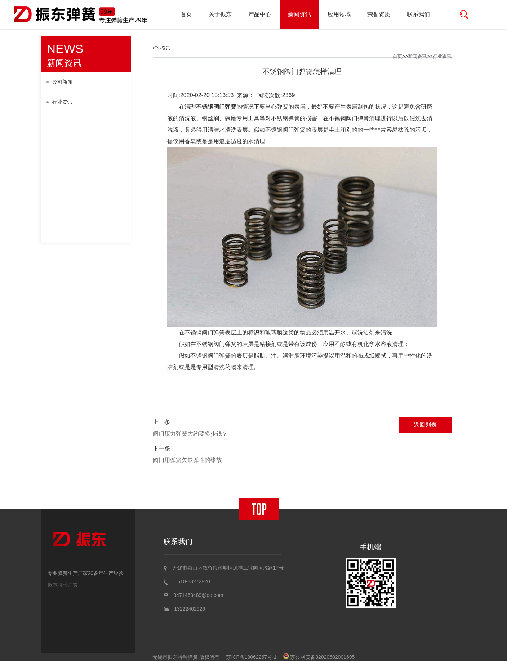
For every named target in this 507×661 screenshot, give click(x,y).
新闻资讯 (299, 14)
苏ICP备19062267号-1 (251, 657)
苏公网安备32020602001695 (319, 657)
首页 (186, 14)
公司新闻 (59, 82)
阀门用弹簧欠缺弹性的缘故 (187, 460)
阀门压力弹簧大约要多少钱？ (190, 434)
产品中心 (259, 14)
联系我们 (418, 14)
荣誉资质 (378, 14)
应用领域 (339, 14)
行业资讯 (59, 102)
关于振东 (220, 14)
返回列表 (425, 425)
